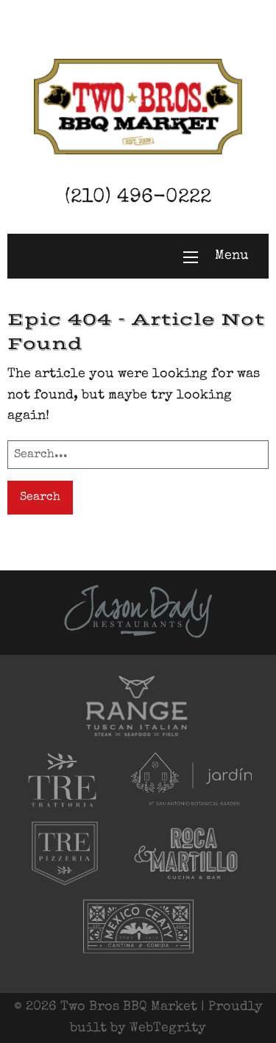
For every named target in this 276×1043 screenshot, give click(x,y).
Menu (232, 255)
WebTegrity (168, 1028)
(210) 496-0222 (138, 198)
